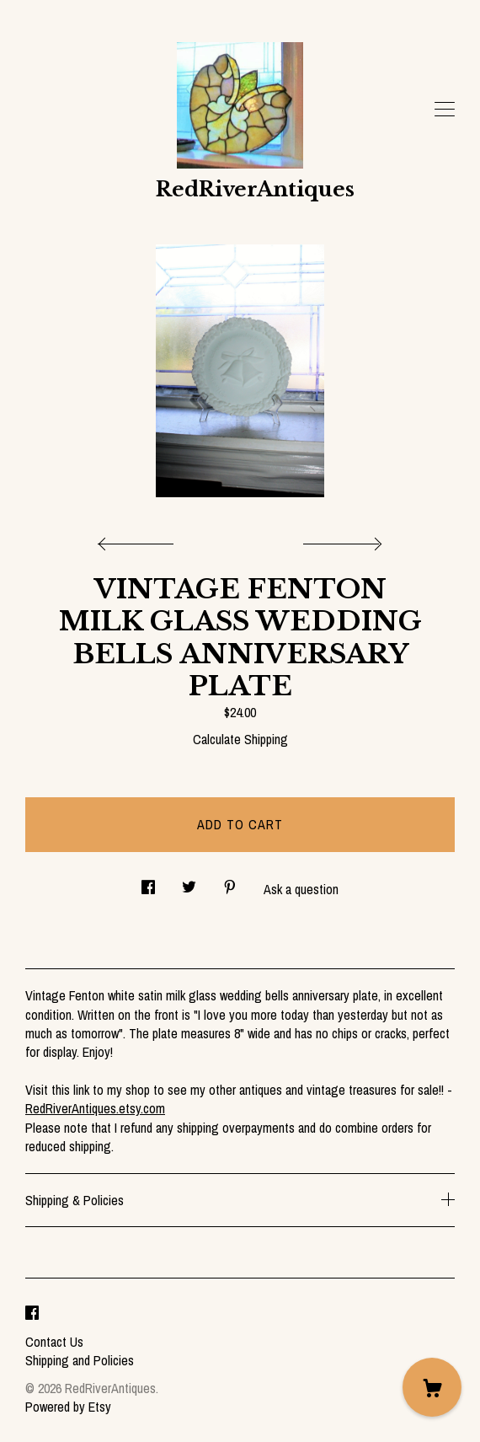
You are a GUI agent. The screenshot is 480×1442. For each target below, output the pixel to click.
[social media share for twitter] (189, 882)
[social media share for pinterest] (230, 882)
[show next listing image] (340, 539)
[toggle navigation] (445, 109)
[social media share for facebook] (148, 882)
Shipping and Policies (79, 1360)
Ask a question (301, 889)
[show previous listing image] (140, 539)
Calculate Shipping (240, 739)
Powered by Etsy (68, 1406)
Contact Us (54, 1341)
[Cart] (432, 1387)
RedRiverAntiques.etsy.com (95, 1108)
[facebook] (32, 1313)
